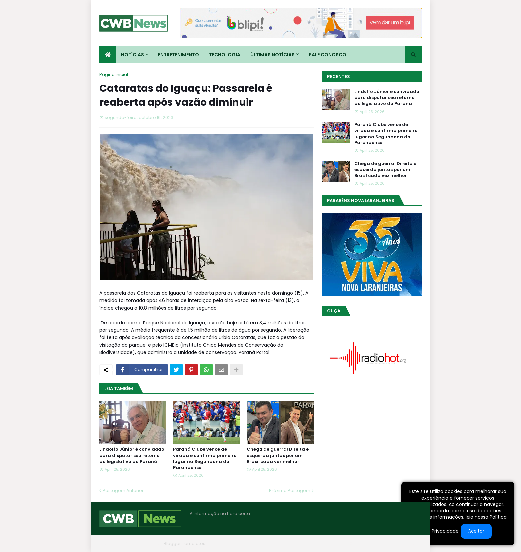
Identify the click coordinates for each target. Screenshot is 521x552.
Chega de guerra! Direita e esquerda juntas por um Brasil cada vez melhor (278, 455)
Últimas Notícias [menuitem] (272, 54)
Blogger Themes (143, 543)
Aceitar (476, 531)
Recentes (338, 76)
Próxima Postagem (289, 490)
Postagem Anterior (123, 490)
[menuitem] (107, 54)
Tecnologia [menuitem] (224, 54)
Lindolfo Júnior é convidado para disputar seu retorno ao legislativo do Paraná (131, 455)
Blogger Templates (184, 543)
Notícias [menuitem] (132, 54)
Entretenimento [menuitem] (178, 54)
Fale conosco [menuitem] (327, 54)
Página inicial (113, 74)
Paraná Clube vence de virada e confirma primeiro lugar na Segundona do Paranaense (205, 458)
